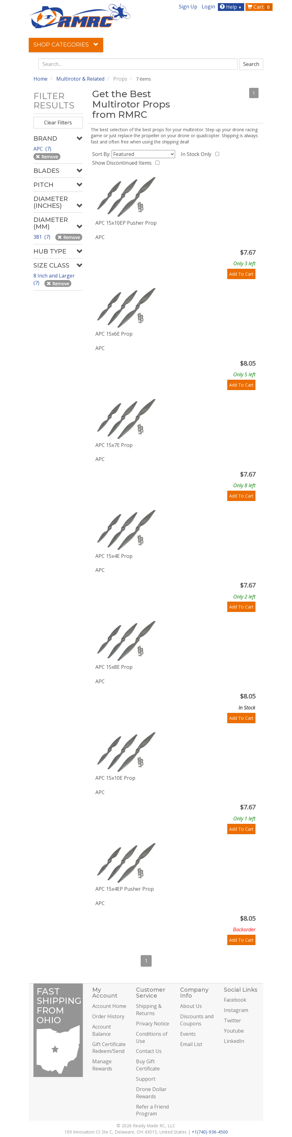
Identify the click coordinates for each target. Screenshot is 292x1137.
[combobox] (138, 64)
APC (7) (43, 148)
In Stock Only (197, 154)
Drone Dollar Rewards (151, 1093)
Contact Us (149, 1051)
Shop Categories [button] (65, 44)
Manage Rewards (102, 1065)
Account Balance (101, 1030)
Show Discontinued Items (123, 162)
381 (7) (42, 236)
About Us (191, 1006)
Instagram (236, 1010)
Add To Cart (241, 274)
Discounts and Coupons (197, 1020)
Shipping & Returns (149, 1010)
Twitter (232, 1020)
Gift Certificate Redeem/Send (109, 1048)
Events (188, 1033)
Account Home (109, 1006)
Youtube (234, 1030)
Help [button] (231, 6)
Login (208, 6)
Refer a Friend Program (152, 1110)
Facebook (235, 999)
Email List (191, 1044)
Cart (259, 6)
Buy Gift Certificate (148, 1065)
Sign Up (188, 6)
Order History (108, 1016)
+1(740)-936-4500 (210, 1132)
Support (145, 1078)
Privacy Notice (152, 1023)
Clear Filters (58, 122)
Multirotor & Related (80, 78)
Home (40, 78)
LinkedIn (234, 1041)
